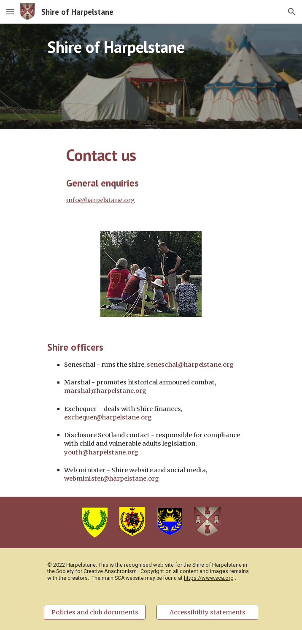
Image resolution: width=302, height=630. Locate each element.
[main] (151, 76)
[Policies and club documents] (94, 612)
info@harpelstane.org (100, 200)
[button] (10, 11)
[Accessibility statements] (207, 612)
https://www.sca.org (209, 578)
